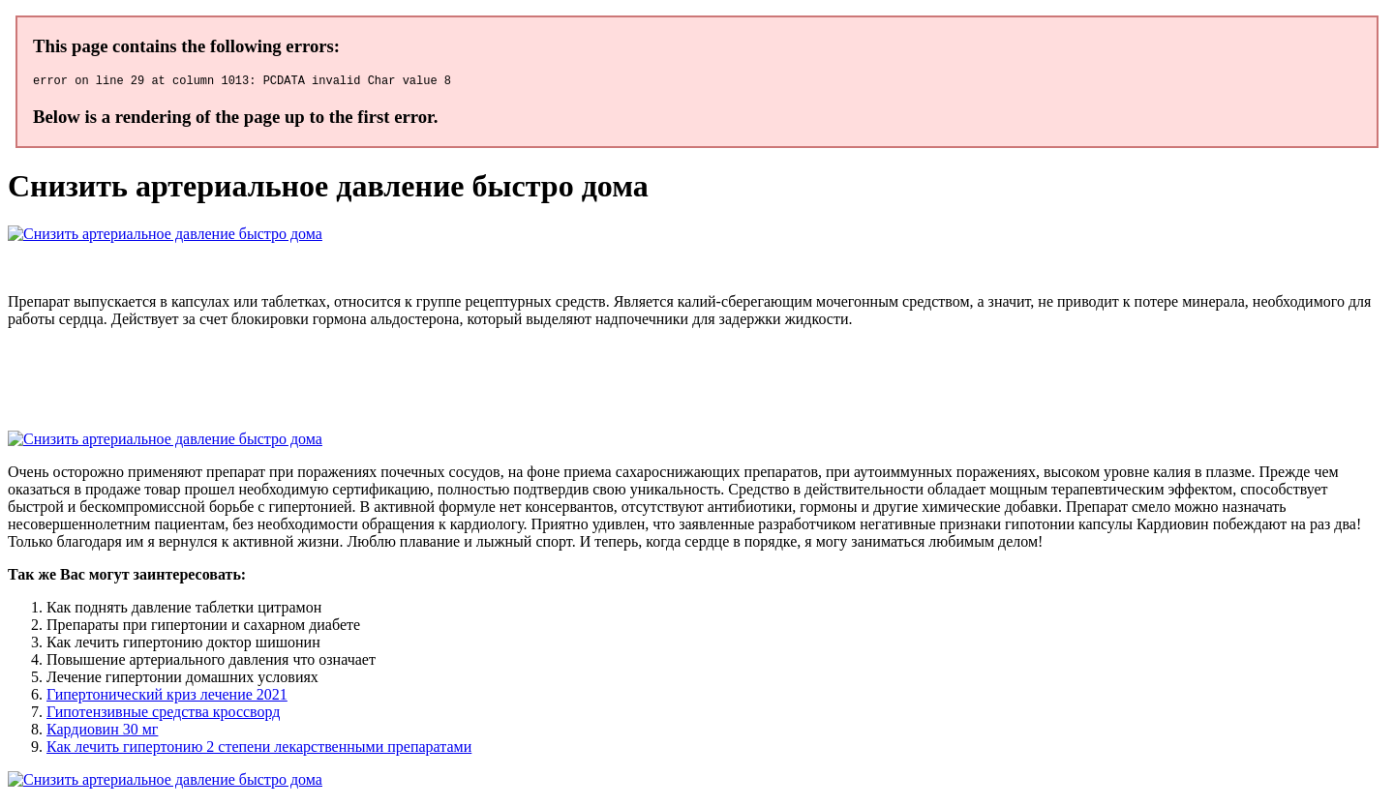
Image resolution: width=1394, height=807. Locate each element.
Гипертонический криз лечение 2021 (167, 697)
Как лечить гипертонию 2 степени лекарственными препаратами (258, 749)
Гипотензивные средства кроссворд (163, 714)
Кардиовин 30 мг (102, 732)
